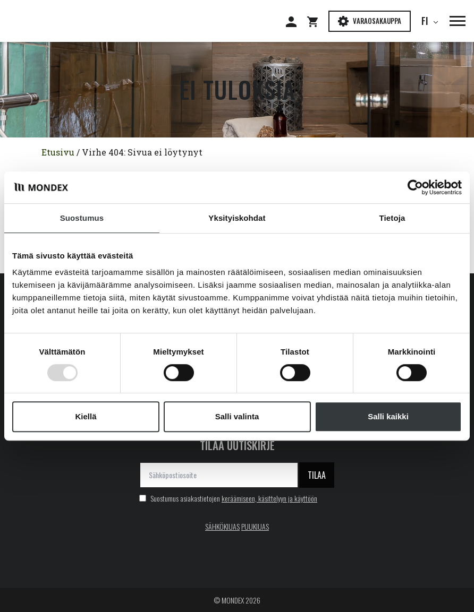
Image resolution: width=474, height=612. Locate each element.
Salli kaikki (388, 416)
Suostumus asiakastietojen (228, 498)
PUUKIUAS (255, 526)
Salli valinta (237, 416)
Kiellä (85, 416)
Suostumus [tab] (82, 217)
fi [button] (427, 21)
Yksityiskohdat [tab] (236, 217)
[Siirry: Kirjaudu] (296, 21)
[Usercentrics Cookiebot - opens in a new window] (415, 187)
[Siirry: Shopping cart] (317, 21)
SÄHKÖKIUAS (222, 526)
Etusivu (57, 152)
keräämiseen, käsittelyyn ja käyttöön (269, 498)
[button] (452, 21)
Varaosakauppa (369, 21)
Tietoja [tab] (392, 217)
